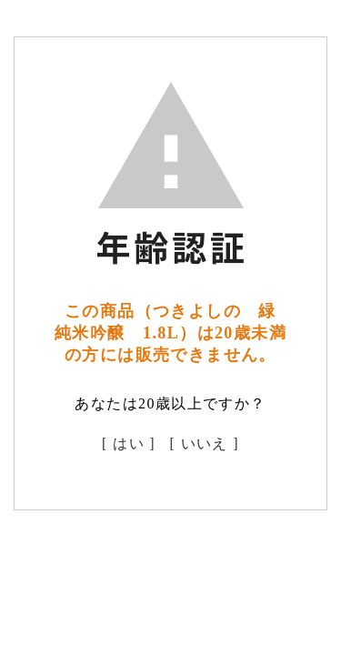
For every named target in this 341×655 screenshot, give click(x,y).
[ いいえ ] (204, 443)
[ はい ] (128, 443)
